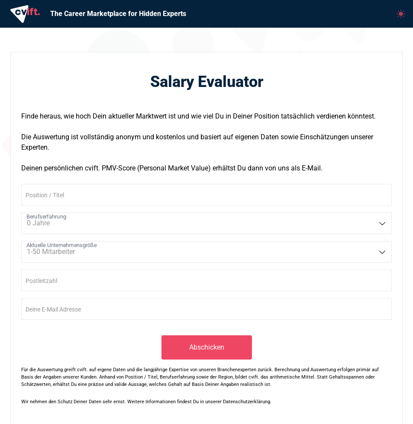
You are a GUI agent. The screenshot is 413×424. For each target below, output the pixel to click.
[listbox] (206, 223)
